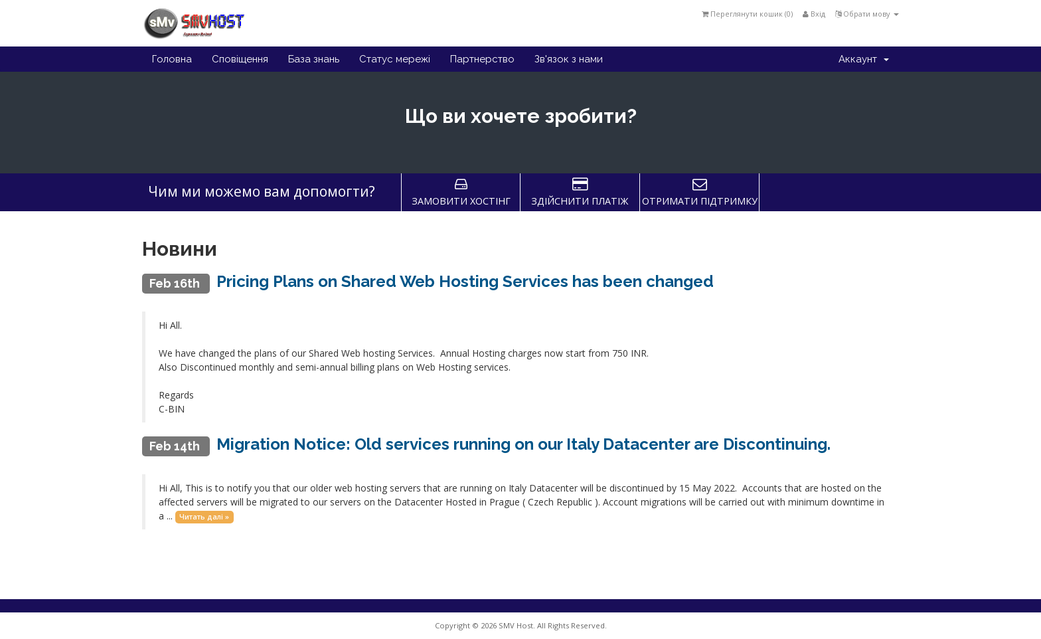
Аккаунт (864, 59)
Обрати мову (867, 14)
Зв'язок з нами (568, 59)
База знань (313, 59)
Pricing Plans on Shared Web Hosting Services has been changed (465, 281)
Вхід (814, 14)
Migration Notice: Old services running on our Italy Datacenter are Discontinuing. (523, 444)
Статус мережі (394, 59)
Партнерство (482, 59)
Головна (172, 59)
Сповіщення (240, 59)
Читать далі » (204, 516)
